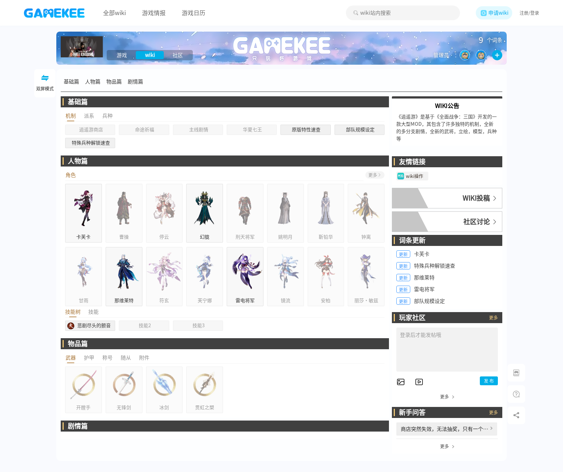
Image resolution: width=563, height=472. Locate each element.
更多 (493, 317)
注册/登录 (529, 13)
